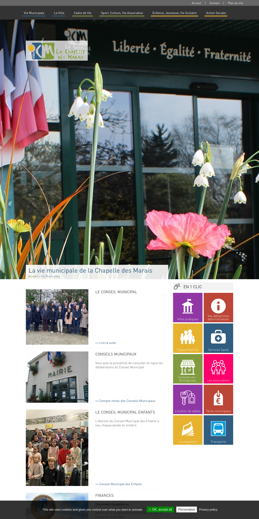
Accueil (196, 3)
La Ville (59, 13)
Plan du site (235, 3)
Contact (215, 3)
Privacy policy (208, 509)
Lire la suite (107, 342)
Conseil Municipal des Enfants (120, 484)
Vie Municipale (34, 13)
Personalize (186, 509)
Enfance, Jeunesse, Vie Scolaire (174, 13)
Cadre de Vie (82, 13)
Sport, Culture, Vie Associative (122, 13)
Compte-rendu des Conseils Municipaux (127, 401)
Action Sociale (216, 13)
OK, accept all (160, 509)
